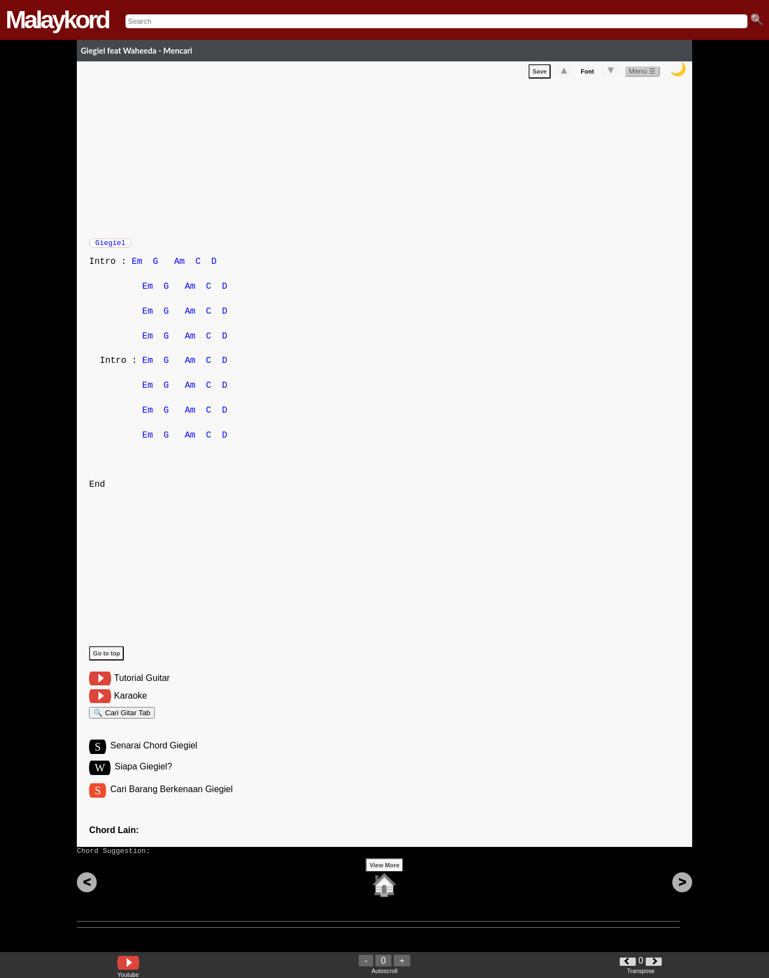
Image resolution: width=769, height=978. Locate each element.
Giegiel (110, 246)
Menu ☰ (642, 73)
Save (539, 73)
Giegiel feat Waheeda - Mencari (136, 50)
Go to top (106, 659)
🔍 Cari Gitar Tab (121, 720)
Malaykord (57, 20)
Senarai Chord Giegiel (153, 756)
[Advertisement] (390, 158)
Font (587, 73)
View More (384, 882)
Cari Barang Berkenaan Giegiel (171, 801)
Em (137, 267)
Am (179, 267)
